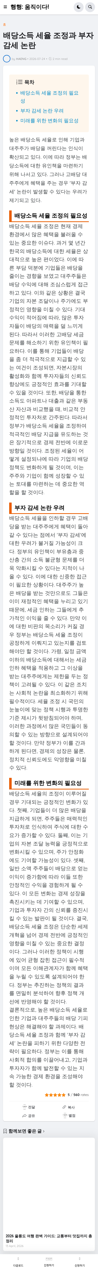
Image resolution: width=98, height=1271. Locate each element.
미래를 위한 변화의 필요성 (49, 120)
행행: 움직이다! (29, 7)
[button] (6, 7)
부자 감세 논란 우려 (42, 110)
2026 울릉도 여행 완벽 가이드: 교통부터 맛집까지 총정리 (49, 1238)
